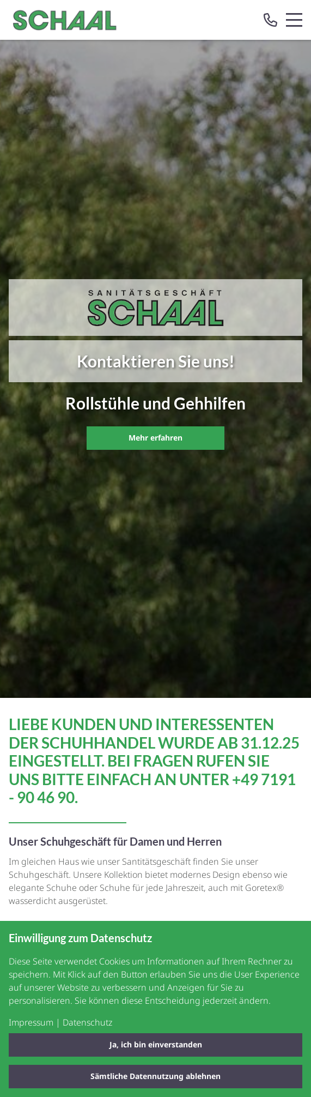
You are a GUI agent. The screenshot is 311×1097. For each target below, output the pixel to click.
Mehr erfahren (155, 437)
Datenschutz (87, 1022)
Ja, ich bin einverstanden (155, 1044)
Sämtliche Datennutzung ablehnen (155, 1076)
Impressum (31, 1022)
